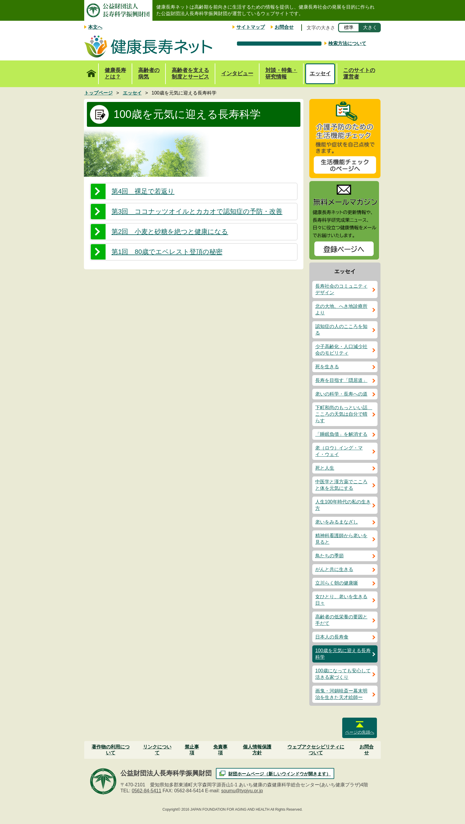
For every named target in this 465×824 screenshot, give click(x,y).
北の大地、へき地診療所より (341, 309)
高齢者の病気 (149, 73)
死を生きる (327, 366)
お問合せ (284, 27)
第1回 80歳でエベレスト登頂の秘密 (167, 251)
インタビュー (237, 73)
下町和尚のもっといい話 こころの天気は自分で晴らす (343, 414)
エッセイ (320, 73)
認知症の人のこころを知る (341, 329)
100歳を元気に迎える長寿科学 (343, 654)
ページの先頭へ (359, 732)
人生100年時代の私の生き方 (343, 505)
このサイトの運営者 (359, 73)
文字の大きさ (321, 27)
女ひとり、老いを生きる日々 (341, 600)
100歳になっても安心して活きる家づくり (343, 674)
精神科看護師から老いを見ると (341, 539)
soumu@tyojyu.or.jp (242, 790)
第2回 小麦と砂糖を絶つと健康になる (170, 231)
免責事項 (220, 749)
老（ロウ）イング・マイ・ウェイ (339, 451)
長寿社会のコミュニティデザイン (341, 289)
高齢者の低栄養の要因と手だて (341, 620)
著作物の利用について (111, 749)
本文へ (95, 27)
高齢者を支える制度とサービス (190, 73)
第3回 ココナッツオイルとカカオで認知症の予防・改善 (197, 211)
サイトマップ (250, 27)
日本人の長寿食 (331, 636)
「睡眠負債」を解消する (341, 434)
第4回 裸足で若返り (143, 191)
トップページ (91, 70)
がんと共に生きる (334, 569)
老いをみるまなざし (336, 521)
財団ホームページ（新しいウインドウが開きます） (279, 773)
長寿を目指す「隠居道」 (341, 380)
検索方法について (347, 43)
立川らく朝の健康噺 (336, 582)
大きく (370, 27)
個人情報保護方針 (257, 749)
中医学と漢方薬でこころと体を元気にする (341, 485)
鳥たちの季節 (329, 555)
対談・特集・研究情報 (281, 73)
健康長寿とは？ (115, 73)
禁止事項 (192, 749)
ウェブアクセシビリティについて (315, 749)
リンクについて (157, 749)
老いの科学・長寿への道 (341, 393)
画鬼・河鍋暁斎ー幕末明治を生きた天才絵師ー (341, 694)
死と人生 (324, 468)
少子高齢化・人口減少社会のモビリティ (341, 350)
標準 (348, 27)
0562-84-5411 (146, 790)
